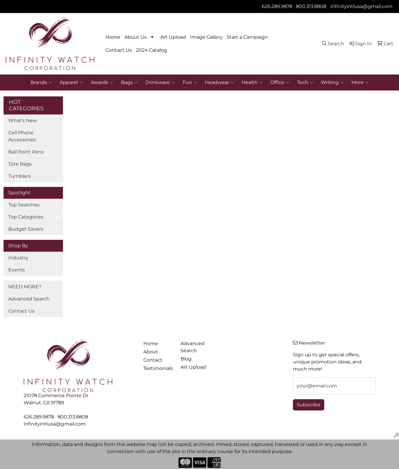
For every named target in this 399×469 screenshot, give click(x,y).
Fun (190, 82)
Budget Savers (25, 229)
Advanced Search (29, 299)
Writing (332, 82)
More (360, 82)
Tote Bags (20, 164)
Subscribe (308, 404)
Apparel (71, 82)
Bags (129, 82)
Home (113, 37)
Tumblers (19, 176)
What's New (22, 120)
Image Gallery (206, 37)
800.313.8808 (311, 6)
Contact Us (119, 50)
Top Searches (24, 205)
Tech (305, 82)
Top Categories (25, 217)
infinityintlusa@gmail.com (361, 6)
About (150, 352)
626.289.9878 (277, 6)
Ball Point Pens (26, 152)
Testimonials (158, 368)
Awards (102, 82)
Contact (152, 360)
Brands (41, 82)
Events (16, 270)
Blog (186, 359)
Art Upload (173, 37)
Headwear (219, 82)
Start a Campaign (247, 37)
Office (279, 82)
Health (252, 82)
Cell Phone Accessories (22, 136)
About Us (135, 37)
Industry (18, 258)
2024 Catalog (151, 50)
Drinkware (160, 82)
